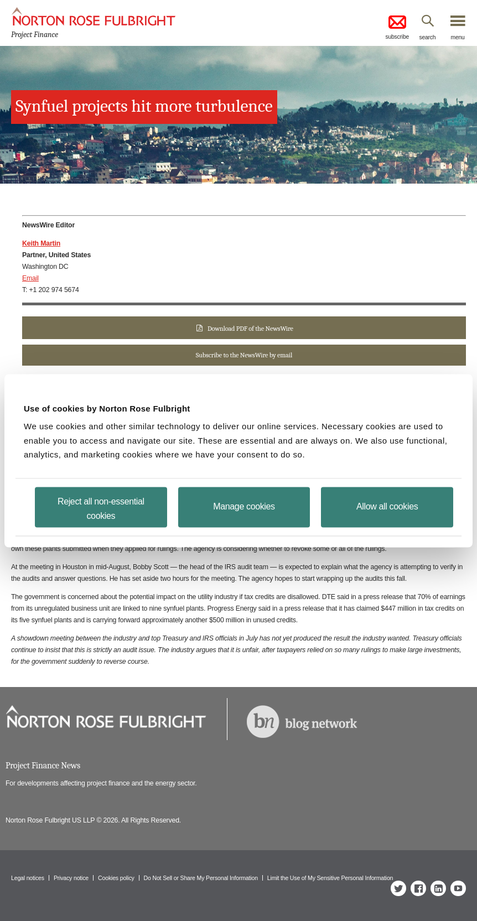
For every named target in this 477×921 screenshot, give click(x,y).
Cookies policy (116, 878)
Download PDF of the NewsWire (250, 328)
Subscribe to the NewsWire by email (244, 355)
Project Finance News (43, 766)
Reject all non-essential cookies (101, 508)
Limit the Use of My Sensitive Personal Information (330, 878)
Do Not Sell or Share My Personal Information (201, 878)
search (427, 37)
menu (457, 37)
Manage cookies (243, 506)
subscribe (397, 26)
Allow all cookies (387, 506)
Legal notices (27, 878)
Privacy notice (71, 878)
